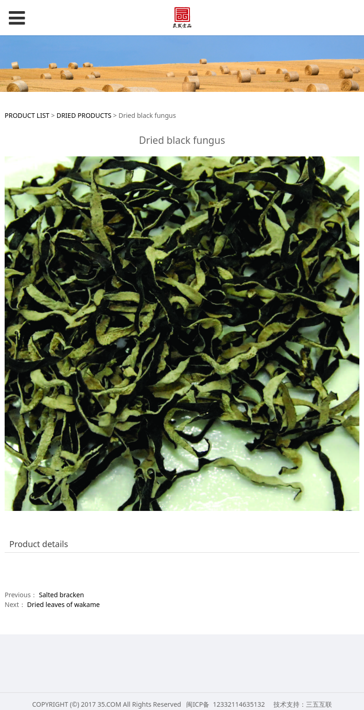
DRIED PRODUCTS (84, 115)
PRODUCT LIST (27, 115)
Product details (38, 543)
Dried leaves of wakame (63, 604)
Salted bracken (61, 594)
